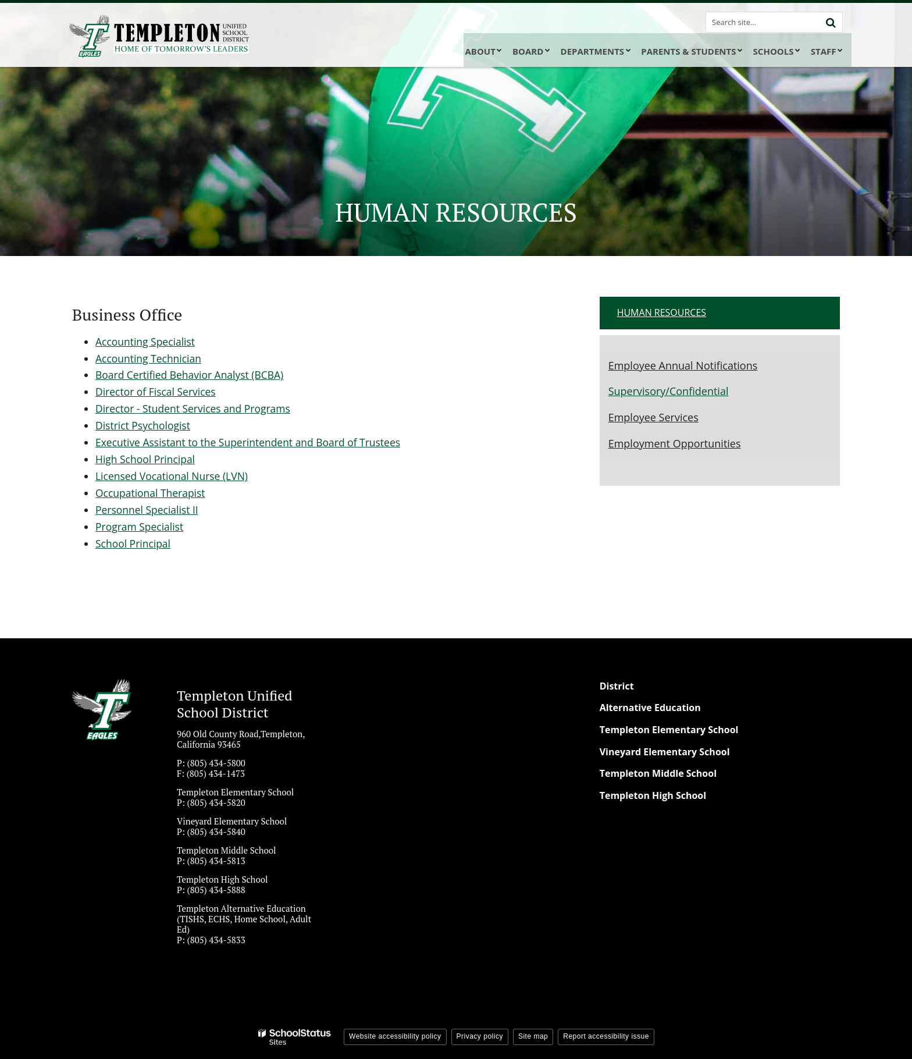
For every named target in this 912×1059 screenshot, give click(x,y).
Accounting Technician (149, 358)
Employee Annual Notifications (683, 365)
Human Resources (661, 312)
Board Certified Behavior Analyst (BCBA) (192, 375)
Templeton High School (653, 794)
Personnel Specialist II (148, 509)
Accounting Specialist (146, 342)
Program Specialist (140, 525)
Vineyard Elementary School (665, 750)
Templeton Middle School (658, 772)
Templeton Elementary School (669, 728)
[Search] (830, 22)
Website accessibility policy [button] (395, 1036)
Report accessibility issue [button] (606, 1036)
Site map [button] (533, 1036)
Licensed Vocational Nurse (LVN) (173, 475)
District (617, 684)
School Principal (134, 542)
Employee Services (653, 417)
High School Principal (146, 458)
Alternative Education (650, 707)
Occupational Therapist (151, 492)
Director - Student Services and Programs (195, 408)
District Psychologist (144, 425)
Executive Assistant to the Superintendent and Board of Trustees (252, 442)
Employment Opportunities (674, 443)
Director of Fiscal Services (157, 392)
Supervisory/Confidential (668, 391)
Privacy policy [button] (480, 1036)
